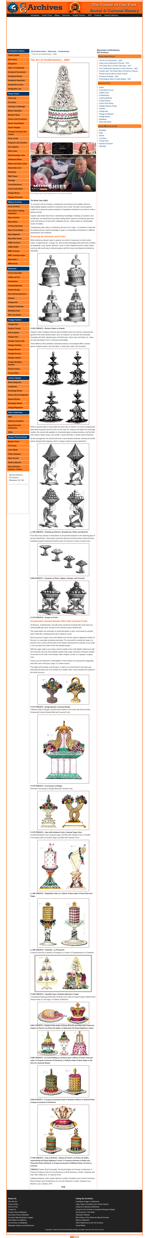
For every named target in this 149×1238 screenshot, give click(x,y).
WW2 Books (13, 264)
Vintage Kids (13, 324)
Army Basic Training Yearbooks (16, 212)
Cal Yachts (12, 446)
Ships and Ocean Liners (17, 164)
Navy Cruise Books (15, 230)
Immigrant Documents (17, 72)
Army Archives (14, 206)
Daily (101, 133)
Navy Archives (14, 217)
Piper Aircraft (13, 458)
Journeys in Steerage (16, 106)
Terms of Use (13, 1207)
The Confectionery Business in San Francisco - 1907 (118, 68)
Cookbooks (12, 386)
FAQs (10, 432)
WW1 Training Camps (16, 255)
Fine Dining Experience (17, 294)
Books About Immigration (18, 395)
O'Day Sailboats (14, 454)
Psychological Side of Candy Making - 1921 (115, 79)
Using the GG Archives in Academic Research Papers (95, 1209)
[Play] (84, 148)
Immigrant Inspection (16, 80)
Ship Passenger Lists (16, 155)
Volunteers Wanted (83, 1215)
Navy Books (13, 222)
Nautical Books (14, 399)
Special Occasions (106, 143)
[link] (34, 158)
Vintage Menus (14, 193)
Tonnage (11, 180)
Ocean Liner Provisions (17, 119)
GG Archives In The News (85, 1212)
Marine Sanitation (15, 111)
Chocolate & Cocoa (106, 90)
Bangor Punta (13, 441)
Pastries (11, 298)
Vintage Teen (13, 337)
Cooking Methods (15, 286)
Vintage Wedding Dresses (15, 363)
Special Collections (111, 15)
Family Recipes (14, 290)
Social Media (80, 1225)
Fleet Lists (12, 98)
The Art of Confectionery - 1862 (110, 60)
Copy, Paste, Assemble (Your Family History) (92, 1204)
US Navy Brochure (15, 226)
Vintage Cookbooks (16, 306)
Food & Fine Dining (106, 103)
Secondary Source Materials (18, 1215)
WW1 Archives (14, 251)
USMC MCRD (13, 247)
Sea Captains (13, 147)
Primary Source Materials (17, 1212)
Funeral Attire (13, 373)
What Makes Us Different (17, 1220)
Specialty (102, 146)
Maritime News (14, 115)
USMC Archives (14, 243)
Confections (13, 281)
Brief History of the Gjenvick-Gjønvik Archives (92, 1217)
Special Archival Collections (14, 426)
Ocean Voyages (14, 127)
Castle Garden (13, 55)
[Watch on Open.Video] (39, 189)
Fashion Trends (14, 328)
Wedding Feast (14, 311)
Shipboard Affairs (15, 159)
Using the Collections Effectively (87, 1207)
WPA (90, 15)
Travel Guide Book (15, 189)
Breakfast (102, 130)
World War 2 (13, 259)
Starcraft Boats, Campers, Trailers (15, 468)
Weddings (102, 119)
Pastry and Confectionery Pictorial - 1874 (114, 63)
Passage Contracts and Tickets (17, 133)
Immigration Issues (15, 85)
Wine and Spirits (14, 315)
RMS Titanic (13, 176)
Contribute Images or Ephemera (87, 1201)
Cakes (101, 87)
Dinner (101, 135)
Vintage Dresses (14, 353)
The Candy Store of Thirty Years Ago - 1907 (115, 66)
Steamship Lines (14, 168)
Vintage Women (14, 349)
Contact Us (12, 1209)
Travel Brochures (15, 184)
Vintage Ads (13, 302)
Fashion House (14, 369)
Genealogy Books (15, 391)
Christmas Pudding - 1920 (108, 76)
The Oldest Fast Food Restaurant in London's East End (60, 158)
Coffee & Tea (104, 93)
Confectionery (63, 51)
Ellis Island (12, 59)
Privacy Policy (13, 1204)
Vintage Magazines (15, 407)
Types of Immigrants (16, 68)
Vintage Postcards (15, 197)
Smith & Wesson (14, 462)
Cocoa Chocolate (15, 273)
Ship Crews (12, 151)
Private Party (104, 141)
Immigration (35, 15)
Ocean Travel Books (16, 123)
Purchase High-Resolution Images (20, 1217)
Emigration (12, 64)
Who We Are (12, 1201)
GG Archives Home (38, 51)
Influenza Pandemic (16, 421)
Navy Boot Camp (14, 238)
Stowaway (12, 172)
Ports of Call (13, 138)
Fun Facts (12, 102)
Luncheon (102, 138)
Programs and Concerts (17, 143)
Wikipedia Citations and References (21, 1225)
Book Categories (14, 382)
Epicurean (66, 15)
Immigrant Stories (15, 76)
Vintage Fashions (79, 15)
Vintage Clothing (14, 345)
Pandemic (98, 15)
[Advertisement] (74, 32)
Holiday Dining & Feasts (108, 106)
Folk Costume (13, 333)
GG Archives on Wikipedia (17, 1223)
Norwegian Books (15, 403)
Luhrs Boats (13, 450)
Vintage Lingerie (14, 358)
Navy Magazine (14, 234)
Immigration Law (14, 89)
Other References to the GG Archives (89, 1223)
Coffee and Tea (14, 277)
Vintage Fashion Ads (16, 341)
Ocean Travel (47, 15)
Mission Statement (82, 1220)
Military (57, 15)
